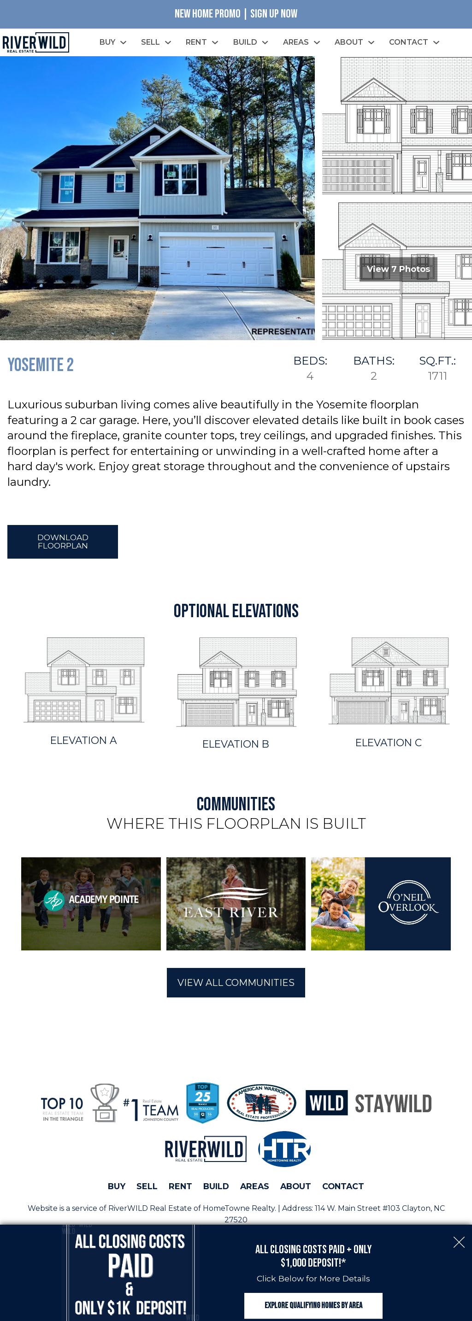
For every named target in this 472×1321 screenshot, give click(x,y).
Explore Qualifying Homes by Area (313, 1301)
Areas (254, 1188)
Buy (116, 1188)
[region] (236, 905)
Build (216, 1188)
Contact (343, 1188)
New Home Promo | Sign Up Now (236, 14)
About (295, 1188)
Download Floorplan (62, 543)
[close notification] (459, 1230)
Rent (180, 1188)
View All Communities (236, 984)
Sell (147, 1188)
